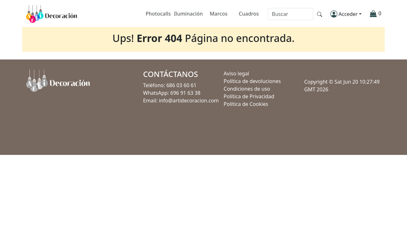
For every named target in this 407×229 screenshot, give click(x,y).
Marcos (219, 14)
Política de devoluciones (252, 81)
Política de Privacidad (249, 96)
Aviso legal (236, 73)
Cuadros (249, 14)
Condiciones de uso (247, 88)
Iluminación (188, 14)
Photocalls (158, 14)
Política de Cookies (246, 104)
